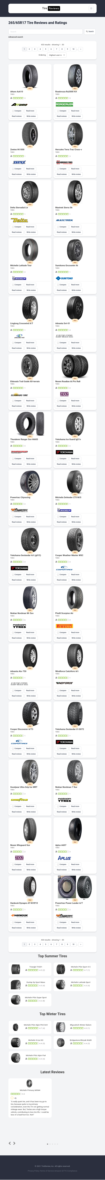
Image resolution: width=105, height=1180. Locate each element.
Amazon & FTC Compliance (65, 1171)
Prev (10, 1143)
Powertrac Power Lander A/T (69, 903)
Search (90, 31)
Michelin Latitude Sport (80, 982)
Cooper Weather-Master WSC (69, 555)
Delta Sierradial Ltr (19, 207)
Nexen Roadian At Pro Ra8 (67, 381)
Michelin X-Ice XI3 (35, 1040)
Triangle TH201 (35, 967)
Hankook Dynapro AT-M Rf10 (24, 903)
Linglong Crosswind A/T (21, 323)
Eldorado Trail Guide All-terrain (25, 381)
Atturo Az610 (16, 91)
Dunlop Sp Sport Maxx (35, 982)
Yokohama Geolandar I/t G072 (69, 729)
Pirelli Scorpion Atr (64, 613)
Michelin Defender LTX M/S (68, 497)
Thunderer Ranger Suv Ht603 (24, 439)
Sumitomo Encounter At (66, 265)
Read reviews (17, 116)
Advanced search (15, 37)
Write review (31, 116)
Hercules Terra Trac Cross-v (68, 149)
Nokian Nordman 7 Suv (66, 787)
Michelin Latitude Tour (21, 265)
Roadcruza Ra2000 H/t (66, 91)
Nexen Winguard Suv (20, 845)
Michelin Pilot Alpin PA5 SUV (36, 1025)
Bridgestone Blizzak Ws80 (81, 1040)
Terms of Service (47, 1171)
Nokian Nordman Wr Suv (22, 613)
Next (13, 1143)
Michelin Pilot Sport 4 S (80, 967)
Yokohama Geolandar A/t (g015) (25, 555)
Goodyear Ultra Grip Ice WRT (23, 787)
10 (73, 49)
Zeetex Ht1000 (17, 149)
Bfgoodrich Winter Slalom (80, 1025)
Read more (30, 111)
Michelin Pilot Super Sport (36, 997)
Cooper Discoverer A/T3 (21, 729)
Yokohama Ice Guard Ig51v (68, 439)
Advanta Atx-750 (18, 671)
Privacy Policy (34, 1171)
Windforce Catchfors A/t (66, 671)
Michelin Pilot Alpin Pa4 (36, 1056)
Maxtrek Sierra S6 (63, 207)
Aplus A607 (60, 845)
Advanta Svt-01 (62, 323)
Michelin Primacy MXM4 (30, 1090)
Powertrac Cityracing (20, 497)
